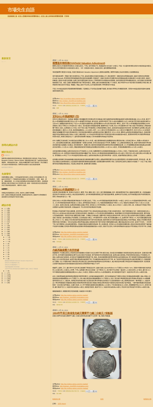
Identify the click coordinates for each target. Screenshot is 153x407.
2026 (5, 208)
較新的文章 (56, 399)
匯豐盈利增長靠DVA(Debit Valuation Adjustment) (79, 63)
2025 (5, 210)
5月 (6, 252)
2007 (5, 280)
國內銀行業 (60, 304)
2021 (5, 218)
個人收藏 (59, 393)
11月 (6, 239)
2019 (5, 222)
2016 (5, 227)
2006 (5, 282)
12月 (6, 237)
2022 (5, 216)
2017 (5, 225)
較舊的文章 (147, 399)
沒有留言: (83, 178)
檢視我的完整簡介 (7, 167)
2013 (5, 233)
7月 (6, 248)
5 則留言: (83, 105)
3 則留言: (83, 302)
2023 (5, 214)
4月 (6, 254)
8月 (6, 245)
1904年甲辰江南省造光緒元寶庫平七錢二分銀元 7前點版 (83, 313)
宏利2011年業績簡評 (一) (66, 189)
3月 (6, 256)
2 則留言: (83, 239)
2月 (6, 258)
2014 (5, 231)
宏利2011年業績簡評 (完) (66, 116)
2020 (5, 220)
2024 (5, 212)
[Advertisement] (77, 24)
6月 (6, 250)
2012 (5, 235)
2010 (5, 275)
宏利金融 (59, 181)
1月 (6, 271)
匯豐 (58, 108)
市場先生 (7, 155)
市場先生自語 (21, 9)
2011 (5, 273)
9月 (6, 243)
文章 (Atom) (62, 404)
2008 (5, 279)
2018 (5, 223)
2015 (5, 229)
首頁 (101, 399)
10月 (6, 241)
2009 (5, 277)
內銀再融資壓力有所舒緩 (66, 250)
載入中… (4, 61)
